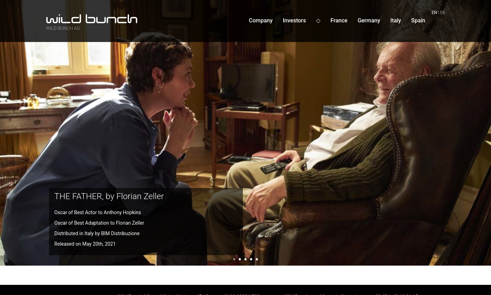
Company (261, 20)
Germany (368, 20)
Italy (395, 20)
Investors (294, 20)
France (338, 20)
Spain (418, 20)
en (434, 12)
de (442, 12)
